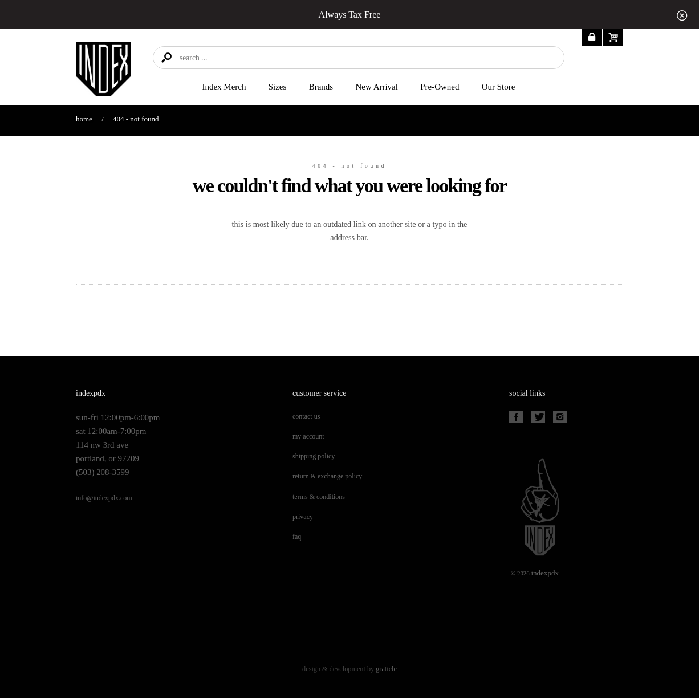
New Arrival (377, 86)
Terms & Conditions (318, 497)
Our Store (498, 86)
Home (84, 119)
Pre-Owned (439, 86)
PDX (545, 573)
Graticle (386, 669)
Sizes (278, 86)
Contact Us (306, 416)
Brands (321, 86)
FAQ (296, 537)
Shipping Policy (313, 456)
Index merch (224, 86)
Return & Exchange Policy (327, 476)
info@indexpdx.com (104, 498)
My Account (308, 436)
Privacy (302, 517)
